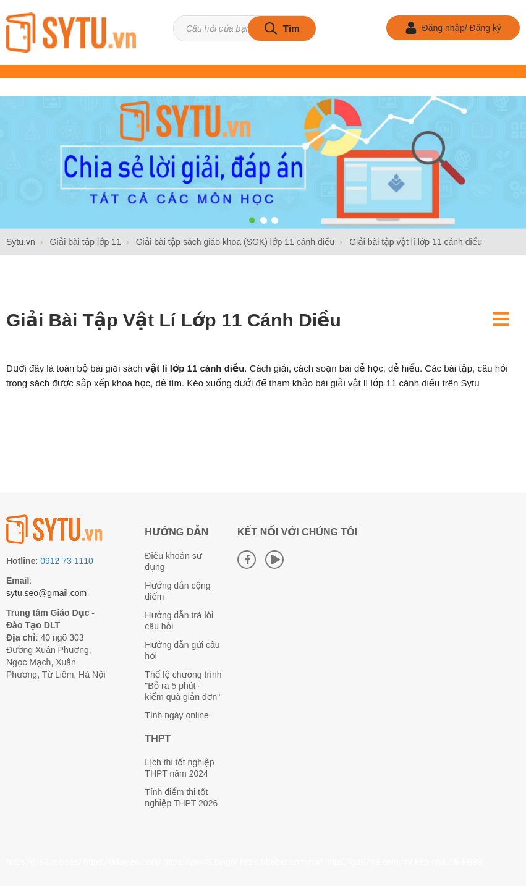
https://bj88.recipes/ (43, 862)
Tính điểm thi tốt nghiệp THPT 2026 (181, 797)
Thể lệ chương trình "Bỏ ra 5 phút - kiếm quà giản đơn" (183, 686)
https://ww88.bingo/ (200, 862)
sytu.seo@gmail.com (46, 593)
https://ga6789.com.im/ (369, 862)
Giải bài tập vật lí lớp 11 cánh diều (173, 320)
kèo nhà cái (437, 862)
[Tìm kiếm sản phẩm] (244, 28)
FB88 (472, 862)
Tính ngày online (177, 715)
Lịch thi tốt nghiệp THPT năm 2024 (179, 767)
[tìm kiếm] (282, 28)
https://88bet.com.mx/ (281, 862)
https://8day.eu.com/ (122, 862)
